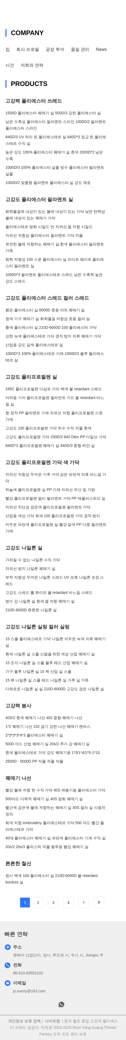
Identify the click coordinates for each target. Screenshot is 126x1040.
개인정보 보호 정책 (24, 1021)
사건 (9, 65)
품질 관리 (80, 49)
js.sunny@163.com (29, 991)
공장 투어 (55, 49)
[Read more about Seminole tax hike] (84, 902)
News (101, 49)
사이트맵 (52, 1021)
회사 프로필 (27, 49)
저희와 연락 (32, 65)
